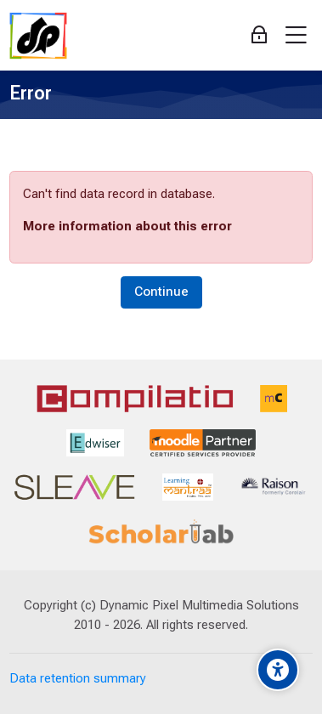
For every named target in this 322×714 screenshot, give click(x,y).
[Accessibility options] (278, 670)
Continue (161, 291)
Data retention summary (77, 678)
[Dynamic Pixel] (38, 36)
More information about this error (127, 226)
